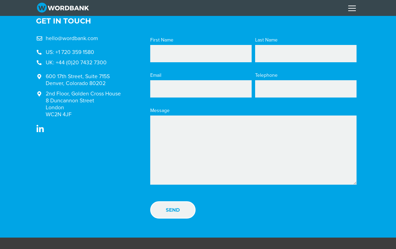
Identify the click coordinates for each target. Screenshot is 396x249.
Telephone (266, 75)
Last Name (266, 40)
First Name (161, 40)
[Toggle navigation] (352, 8)
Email (155, 75)
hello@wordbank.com (72, 38)
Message (160, 110)
